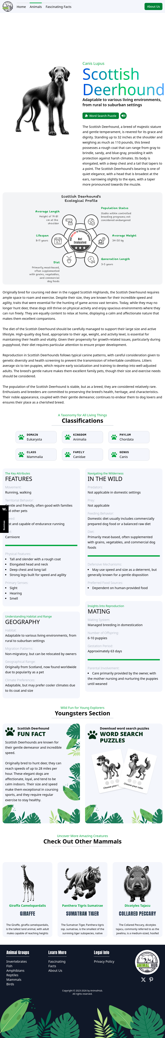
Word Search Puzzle (100, 116)
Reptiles (12, 975)
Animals (36, 7)
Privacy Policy (104, 961)
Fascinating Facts (58, 7)
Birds (10, 984)
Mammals (13, 979)
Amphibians (15, 970)
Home (21, 7)
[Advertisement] (82, 35)
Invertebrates (16, 961)
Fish (9, 966)
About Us (153, 6)
